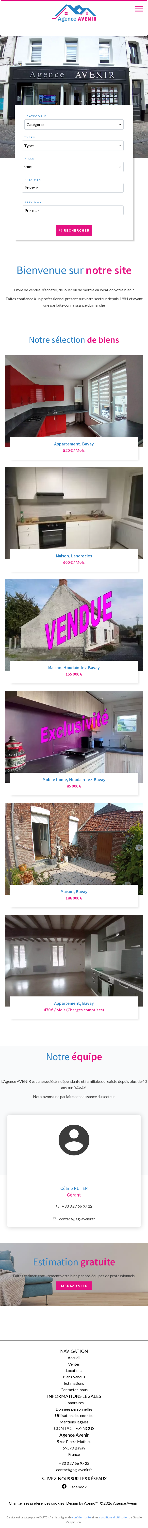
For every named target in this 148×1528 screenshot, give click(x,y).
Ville (29, 158)
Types (29, 137)
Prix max (33, 202)
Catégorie (37, 116)
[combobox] (74, 124)
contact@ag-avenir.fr (77, 1218)
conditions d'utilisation (113, 1517)
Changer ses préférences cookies (36, 1503)
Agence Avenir (74, 1435)
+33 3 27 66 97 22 (77, 1206)
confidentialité (81, 1517)
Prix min (32, 179)
